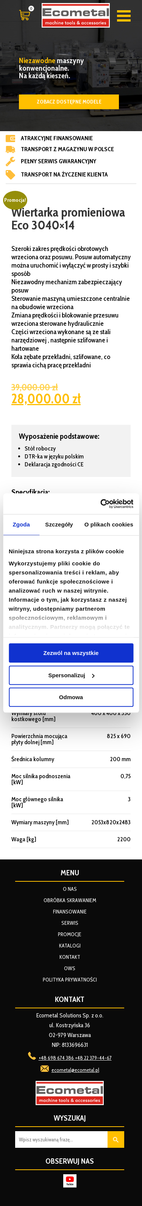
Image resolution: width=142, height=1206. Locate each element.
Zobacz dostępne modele (69, 101)
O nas (70, 889)
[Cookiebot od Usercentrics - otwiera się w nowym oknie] (101, 504)
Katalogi (70, 945)
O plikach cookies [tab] (108, 524)
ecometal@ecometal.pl (75, 1070)
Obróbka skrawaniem (70, 900)
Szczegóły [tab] (59, 524)
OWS (69, 968)
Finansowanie (70, 911)
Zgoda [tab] (21, 524)
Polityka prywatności (70, 979)
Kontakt (69, 957)
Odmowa (71, 697)
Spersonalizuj (71, 675)
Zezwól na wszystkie (71, 653)
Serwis (69, 923)
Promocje (69, 934)
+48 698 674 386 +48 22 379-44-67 (75, 1058)
